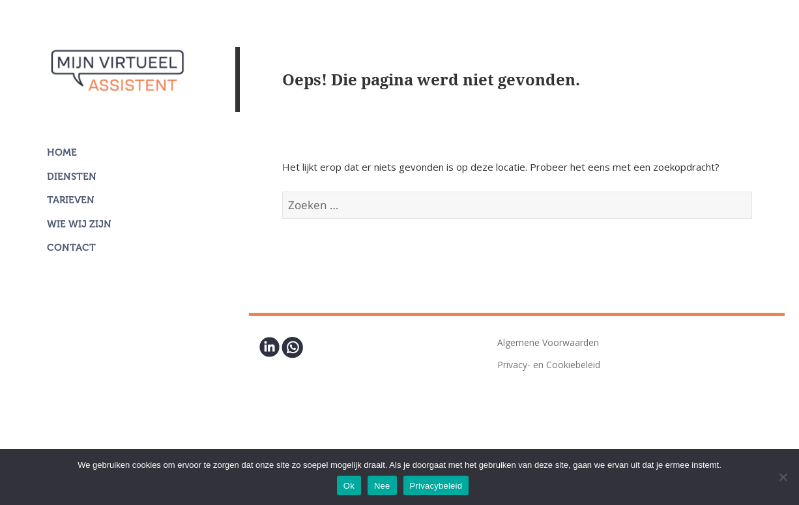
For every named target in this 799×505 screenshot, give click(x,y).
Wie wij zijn (79, 224)
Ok (349, 486)
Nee (382, 486)
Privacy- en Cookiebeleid (548, 364)
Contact (71, 247)
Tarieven (70, 200)
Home (62, 152)
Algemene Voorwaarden (548, 342)
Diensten (71, 176)
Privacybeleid (436, 486)
